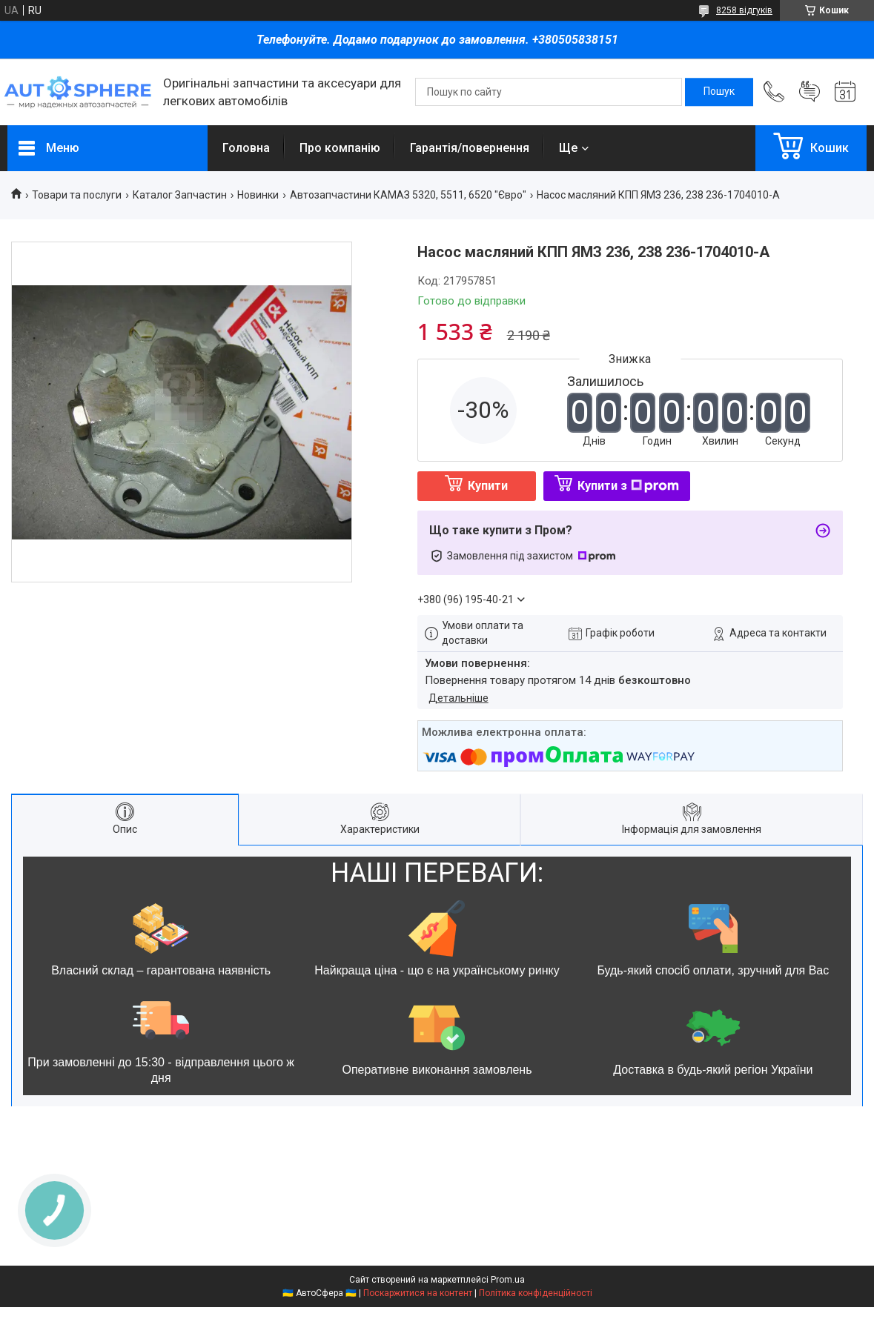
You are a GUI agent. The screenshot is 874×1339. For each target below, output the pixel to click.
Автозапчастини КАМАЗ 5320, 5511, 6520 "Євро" (408, 195)
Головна (246, 148)
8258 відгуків (744, 10)
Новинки (258, 195)
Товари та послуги (77, 195)
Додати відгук (809, 92)
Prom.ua (508, 1280)
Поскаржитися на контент (417, 1293)
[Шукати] (719, 92)
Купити (488, 486)
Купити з (628, 486)
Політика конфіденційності (535, 1293)
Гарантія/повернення (469, 148)
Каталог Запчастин (180, 195)
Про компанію (339, 148)
